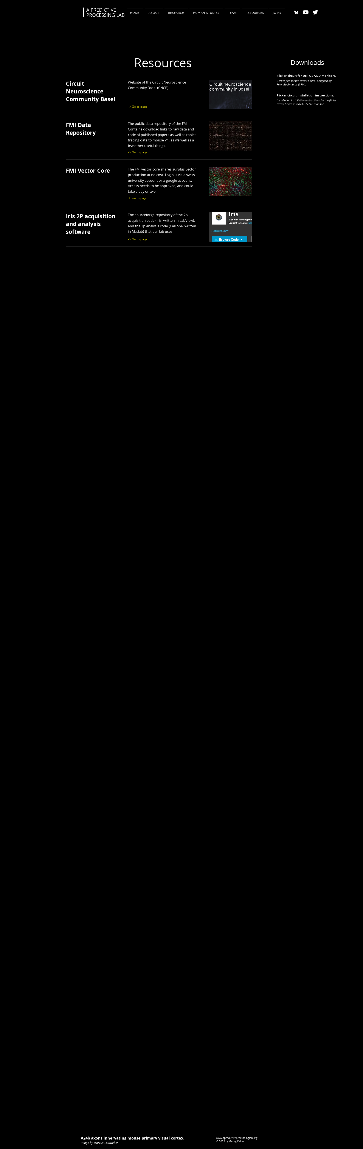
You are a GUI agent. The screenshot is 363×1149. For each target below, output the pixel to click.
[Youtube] (305, 12)
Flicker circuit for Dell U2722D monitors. (306, 76)
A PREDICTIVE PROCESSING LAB (105, 12)
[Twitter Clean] (315, 12)
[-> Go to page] (139, 106)
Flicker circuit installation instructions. (305, 95)
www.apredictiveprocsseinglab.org (237, 1138)
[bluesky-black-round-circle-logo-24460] (296, 12)
